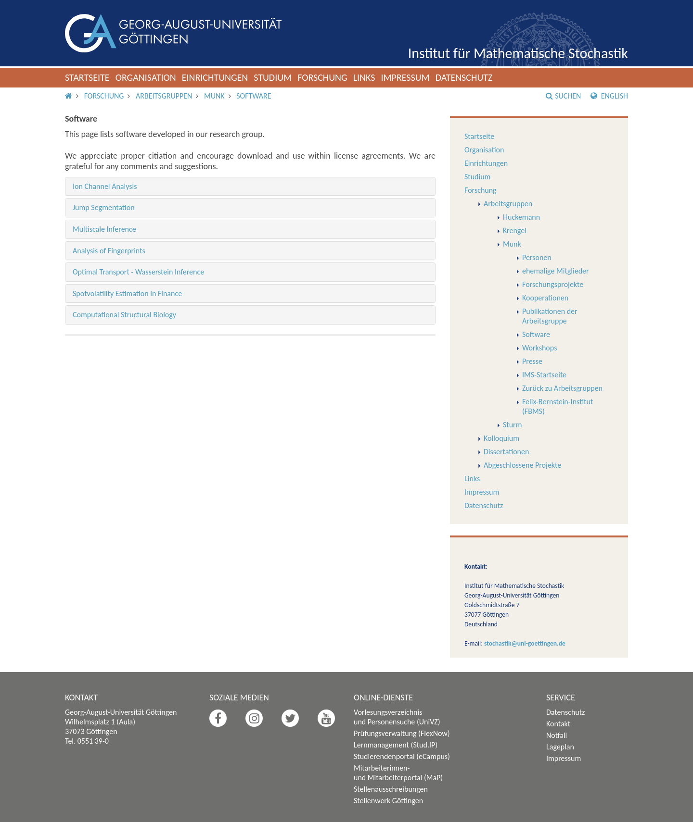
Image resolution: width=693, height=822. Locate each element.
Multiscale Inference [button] (104, 229)
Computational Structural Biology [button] (124, 314)
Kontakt (558, 723)
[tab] (250, 186)
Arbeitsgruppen (164, 95)
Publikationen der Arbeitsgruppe (550, 316)
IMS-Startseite (544, 374)
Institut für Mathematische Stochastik (518, 53)
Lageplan (560, 746)
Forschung (322, 77)
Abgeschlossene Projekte (522, 465)
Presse (532, 361)
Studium (273, 77)
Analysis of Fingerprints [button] (109, 250)
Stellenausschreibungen (391, 789)
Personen (537, 257)
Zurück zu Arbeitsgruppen (562, 388)
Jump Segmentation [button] (104, 207)
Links (364, 77)
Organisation (146, 77)
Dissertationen (506, 451)
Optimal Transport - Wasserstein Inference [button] (138, 271)
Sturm (512, 424)
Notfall (556, 735)
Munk (214, 95)
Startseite (87, 77)
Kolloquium (501, 438)
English (609, 95)
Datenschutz (464, 77)
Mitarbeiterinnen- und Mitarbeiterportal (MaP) (398, 772)
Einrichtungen (215, 77)
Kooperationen (545, 297)
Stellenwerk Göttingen (388, 800)
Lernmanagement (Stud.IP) (395, 744)
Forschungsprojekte (552, 284)
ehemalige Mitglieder (555, 270)
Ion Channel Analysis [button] (105, 186)
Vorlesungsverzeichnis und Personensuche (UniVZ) (397, 717)
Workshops (539, 347)
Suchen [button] (563, 95)
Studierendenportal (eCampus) (402, 756)
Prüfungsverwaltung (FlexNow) (402, 733)
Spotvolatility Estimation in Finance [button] (127, 293)
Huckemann (521, 217)
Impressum (405, 77)
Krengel (514, 230)
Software (253, 95)
